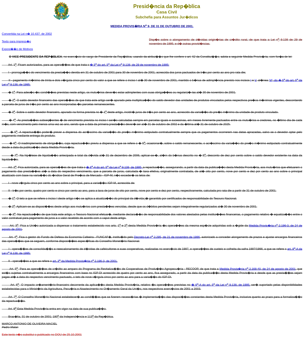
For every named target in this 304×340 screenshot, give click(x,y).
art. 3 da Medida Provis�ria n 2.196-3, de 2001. (85, 261)
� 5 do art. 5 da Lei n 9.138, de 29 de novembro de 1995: (129, 64)
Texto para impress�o (16, 41)
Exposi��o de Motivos (17, 49)
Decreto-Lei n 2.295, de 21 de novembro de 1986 (167, 237)
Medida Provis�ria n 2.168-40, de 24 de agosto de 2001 (257, 268)
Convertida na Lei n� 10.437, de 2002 (27, 33)
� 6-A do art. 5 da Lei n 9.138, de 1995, (114, 167)
